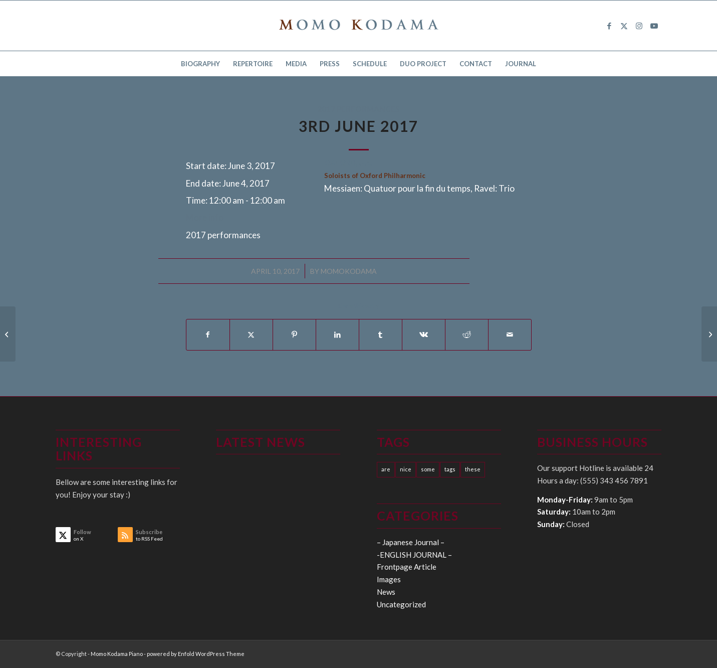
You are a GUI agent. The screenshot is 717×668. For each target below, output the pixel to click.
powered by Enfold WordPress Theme (196, 653)
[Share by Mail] (510, 334)
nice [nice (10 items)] (405, 469)
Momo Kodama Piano (117, 653)
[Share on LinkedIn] (337, 334)
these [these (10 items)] (473, 469)
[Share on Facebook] (207, 334)
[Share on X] (251, 334)
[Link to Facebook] (609, 25)
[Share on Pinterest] (294, 334)
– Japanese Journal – (410, 542)
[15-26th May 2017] (8, 334)
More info (204, 217)
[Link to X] (624, 25)
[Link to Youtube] (654, 25)
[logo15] (358, 26)
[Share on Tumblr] (380, 334)
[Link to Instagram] (639, 25)
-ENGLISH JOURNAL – (414, 554)
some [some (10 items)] (428, 469)
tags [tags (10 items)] (449, 469)
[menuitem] (200, 63)
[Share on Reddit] (466, 334)
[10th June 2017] (709, 334)
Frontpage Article (406, 566)
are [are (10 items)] (385, 469)
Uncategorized (401, 604)
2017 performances (358, 108)
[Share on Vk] (423, 334)
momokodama (349, 271)
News (386, 591)
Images (389, 579)
